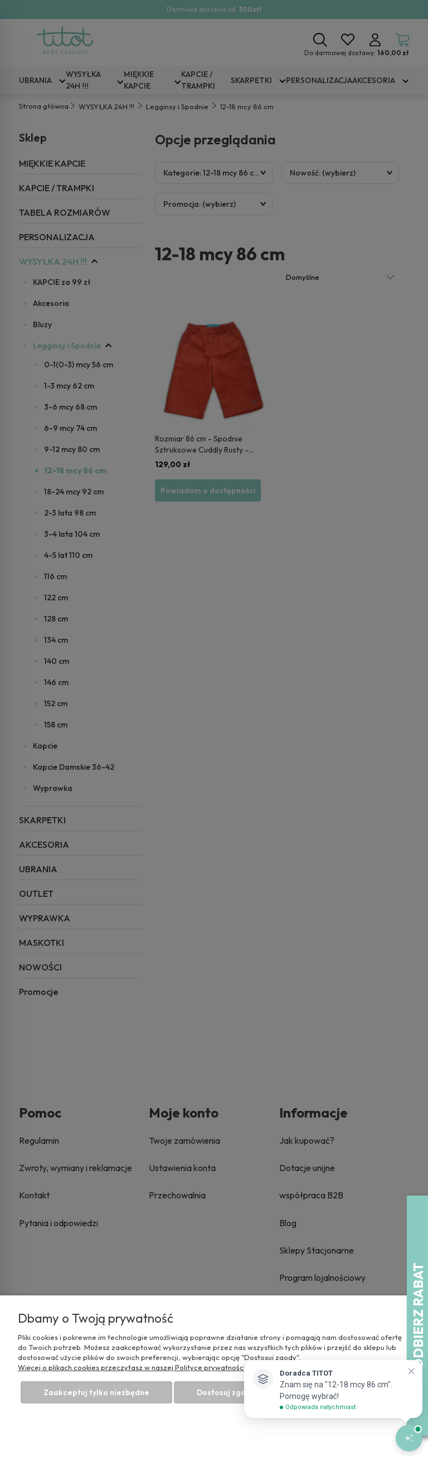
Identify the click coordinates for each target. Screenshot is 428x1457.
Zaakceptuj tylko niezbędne (96, 1392)
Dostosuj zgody (226, 1392)
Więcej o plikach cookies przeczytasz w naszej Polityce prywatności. (132, 1367)
